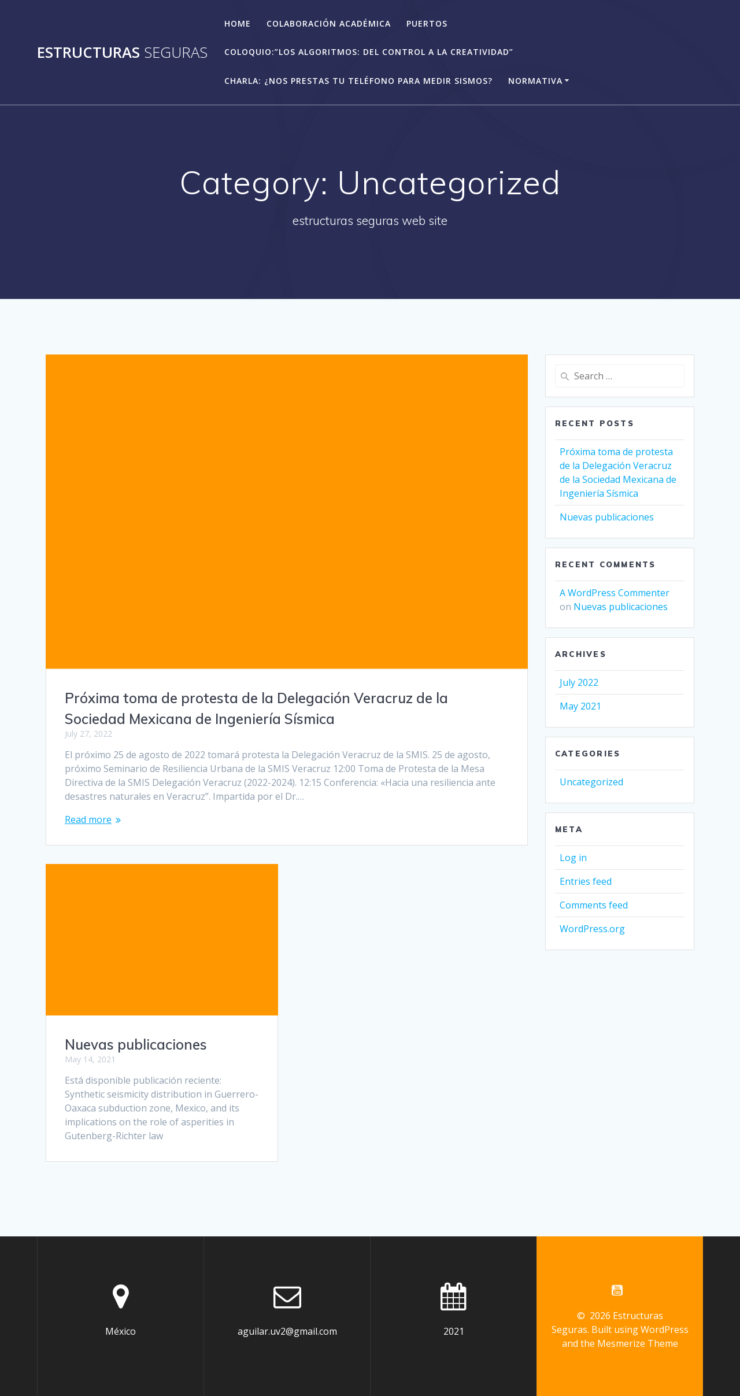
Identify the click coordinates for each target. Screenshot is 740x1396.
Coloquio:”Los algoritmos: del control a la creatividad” (368, 51)
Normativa (535, 80)
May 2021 (580, 706)
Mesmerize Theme (637, 1343)
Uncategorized (591, 781)
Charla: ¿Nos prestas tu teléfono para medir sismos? (358, 80)
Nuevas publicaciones (136, 1044)
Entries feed (586, 881)
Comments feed (594, 905)
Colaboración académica (329, 23)
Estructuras (122, 52)
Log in (573, 857)
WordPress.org (592, 928)
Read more (88, 819)
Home (237, 23)
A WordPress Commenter (614, 592)
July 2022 (579, 682)
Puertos (426, 23)
